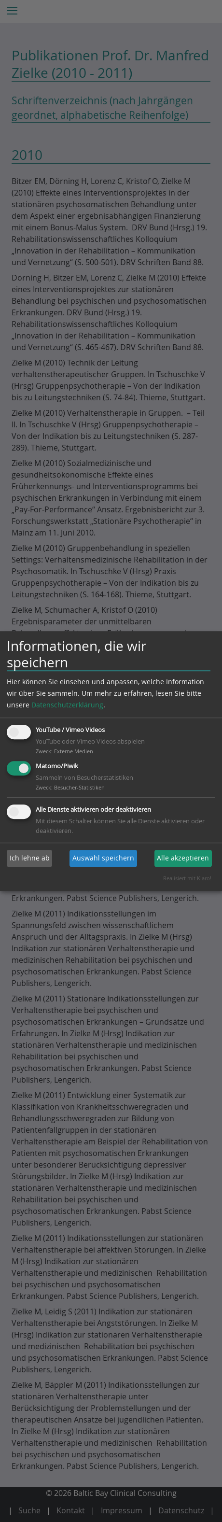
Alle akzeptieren (183, 857)
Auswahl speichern (103, 857)
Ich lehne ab (30, 857)
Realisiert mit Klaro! (187, 878)
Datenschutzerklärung (67, 704)
